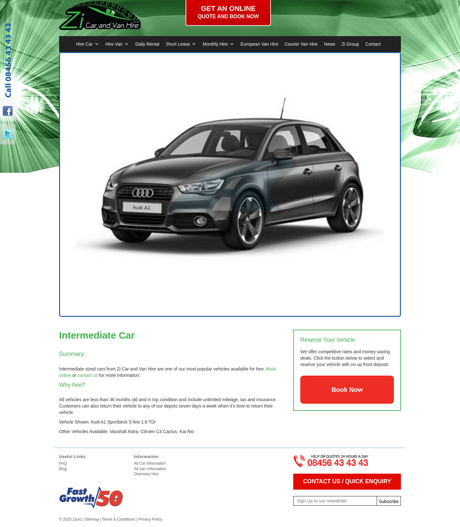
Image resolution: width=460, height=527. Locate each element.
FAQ (63, 463)
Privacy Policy (150, 519)
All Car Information (149, 463)
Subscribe (389, 501)
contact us (88, 375)
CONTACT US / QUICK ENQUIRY (347, 481)
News (329, 44)
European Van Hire (259, 44)
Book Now (347, 389)
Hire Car (87, 44)
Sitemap (92, 519)
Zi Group (350, 44)
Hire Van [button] (117, 44)
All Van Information (150, 469)
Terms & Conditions (118, 519)
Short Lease (181, 44)
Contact (373, 44)
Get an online (228, 12)
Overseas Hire (146, 474)
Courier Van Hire (301, 44)
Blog (63, 469)
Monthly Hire (218, 44)
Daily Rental (147, 44)
